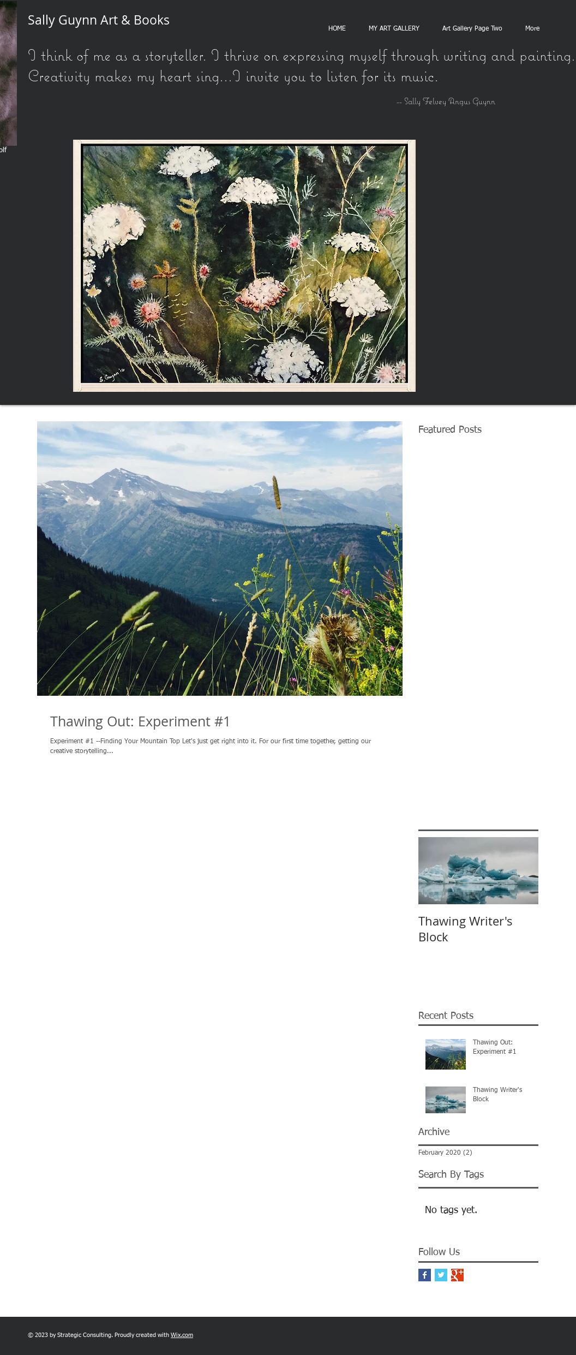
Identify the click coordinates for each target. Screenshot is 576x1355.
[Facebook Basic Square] (424, 1275)
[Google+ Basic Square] (457, 1275)
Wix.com (182, 1335)
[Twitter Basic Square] (441, 1275)
